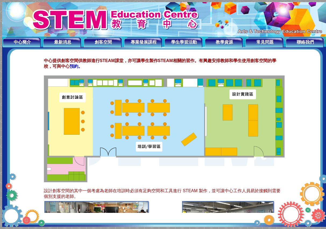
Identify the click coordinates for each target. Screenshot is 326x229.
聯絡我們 (305, 42)
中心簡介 (22, 42)
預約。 (76, 66)
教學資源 (224, 42)
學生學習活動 (184, 42)
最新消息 (62, 42)
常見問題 (265, 42)
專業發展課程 (144, 42)
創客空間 (103, 42)
